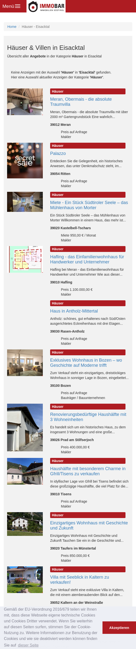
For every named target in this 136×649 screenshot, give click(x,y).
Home (11, 27)
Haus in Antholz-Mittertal (74, 311)
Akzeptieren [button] (119, 628)
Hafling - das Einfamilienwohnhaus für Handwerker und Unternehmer (87, 259)
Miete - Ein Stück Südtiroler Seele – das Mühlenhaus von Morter (89, 205)
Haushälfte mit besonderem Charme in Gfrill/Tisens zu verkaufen (87, 471)
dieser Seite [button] (28, 645)
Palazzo (58, 153)
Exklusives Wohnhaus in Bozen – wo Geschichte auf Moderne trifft (86, 363)
